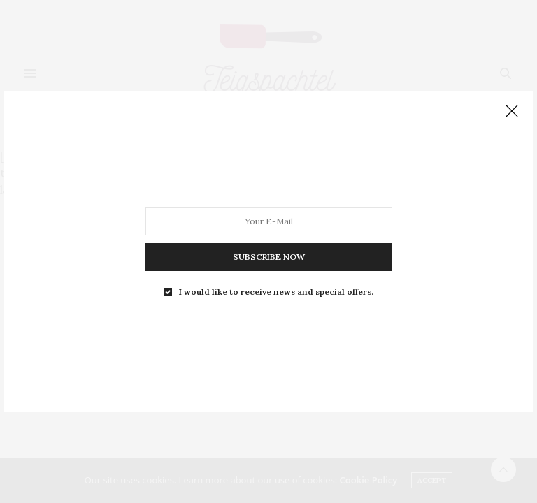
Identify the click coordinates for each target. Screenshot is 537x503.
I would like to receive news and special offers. (276, 292)
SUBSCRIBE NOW (269, 257)
